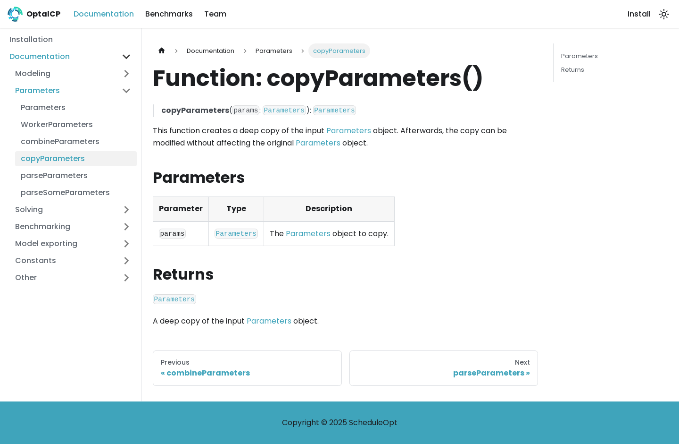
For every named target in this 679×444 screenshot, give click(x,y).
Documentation (104, 14)
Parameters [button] (37, 90)
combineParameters (60, 141)
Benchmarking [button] (42, 226)
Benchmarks (169, 14)
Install (639, 14)
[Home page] (162, 50)
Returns (572, 70)
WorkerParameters (57, 124)
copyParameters (53, 158)
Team (215, 14)
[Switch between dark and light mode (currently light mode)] (663, 14)
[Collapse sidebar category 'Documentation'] (126, 56)
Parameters (43, 107)
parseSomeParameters (65, 192)
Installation (31, 39)
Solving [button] (29, 209)
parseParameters (54, 175)
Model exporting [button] (46, 243)
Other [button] (26, 277)
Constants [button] (35, 260)
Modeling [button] (32, 73)
